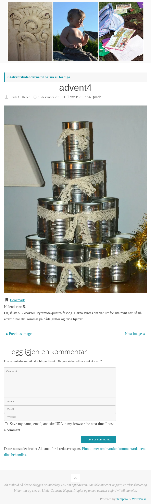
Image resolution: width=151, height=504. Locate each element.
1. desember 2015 (50, 97)
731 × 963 (85, 97)
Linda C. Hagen (19, 97)
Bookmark (17, 300)
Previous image (18, 333)
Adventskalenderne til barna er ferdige (38, 77)
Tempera (122, 499)
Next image (135, 333)
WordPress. (139, 499)
